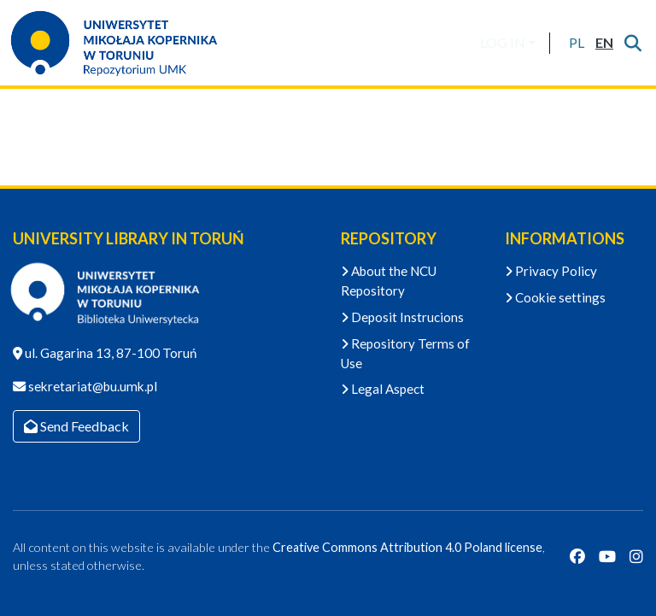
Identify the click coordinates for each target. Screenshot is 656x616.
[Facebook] (577, 557)
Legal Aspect (383, 388)
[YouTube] (607, 557)
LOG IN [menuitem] (502, 42)
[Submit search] (632, 42)
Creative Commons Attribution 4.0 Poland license (407, 547)
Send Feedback (76, 426)
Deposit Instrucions (402, 317)
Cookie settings (555, 297)
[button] (576, 42)
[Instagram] (636, 557)
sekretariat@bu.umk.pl (91, 386)
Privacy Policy (551, 271)
